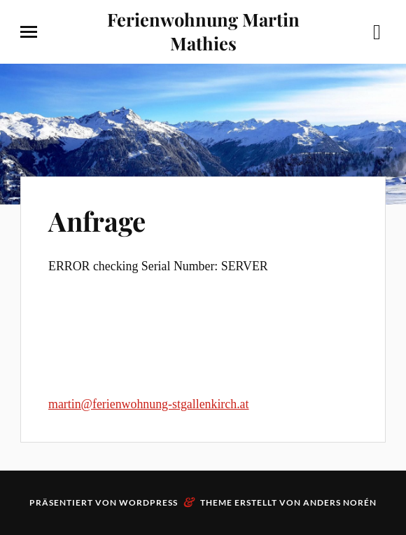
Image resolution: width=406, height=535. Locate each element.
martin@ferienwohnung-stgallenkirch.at (148, 404)
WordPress (148, 502)
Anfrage (97, 221)
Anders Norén (340, 502)
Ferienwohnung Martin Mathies (203, 31)
